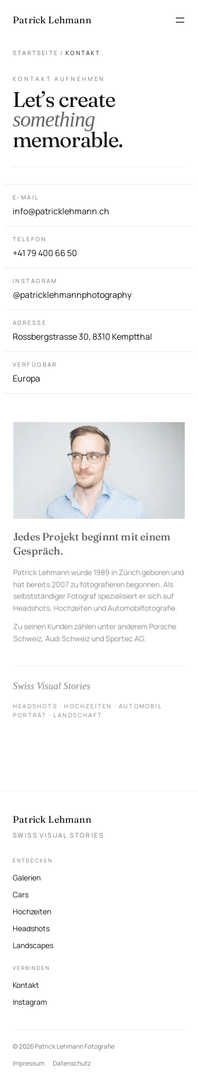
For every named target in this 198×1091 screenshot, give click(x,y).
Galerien (27, 877)
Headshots (31, 928)
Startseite (35, 53)
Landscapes (33, 945)
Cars (21, 894)
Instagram (30, 1001)
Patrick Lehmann (52, 819)
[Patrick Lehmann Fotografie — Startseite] (52, 20)
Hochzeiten (32, 911)
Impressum (28, 1063)
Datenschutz (72, 1063)
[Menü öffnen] (180, 20)
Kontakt (26, 985)
